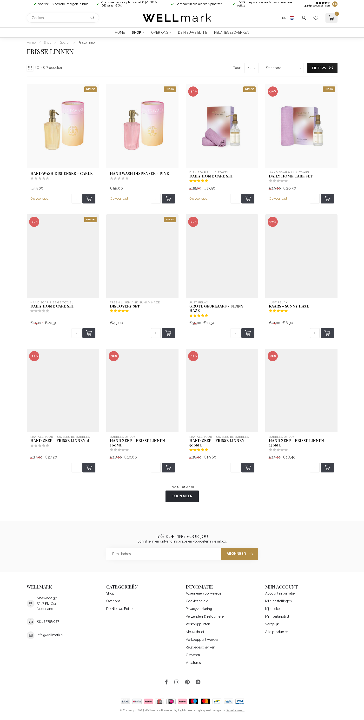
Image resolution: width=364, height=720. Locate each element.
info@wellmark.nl (50, 635)
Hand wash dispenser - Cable (61, 173)
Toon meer (182, 496)
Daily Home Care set (211, 176)
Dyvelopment (235, 710)
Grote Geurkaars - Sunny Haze (216, 308)
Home (120, 32)
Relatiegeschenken (231, 32)
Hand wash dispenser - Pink (139, 173)
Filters (322, 68)
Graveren (193, 655)
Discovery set (125, 306)
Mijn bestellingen (278, 601)
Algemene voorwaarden (204, 593)
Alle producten (277, 632)
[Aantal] (76, 198)
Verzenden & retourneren (205, 616)
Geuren (65, 42)
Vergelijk (272, 624)
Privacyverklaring (199, 609)
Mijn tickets (273, 609)
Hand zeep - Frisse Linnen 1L (60, 440)
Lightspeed (185, 710)
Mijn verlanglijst (277, 616)
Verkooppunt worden (202, 639)
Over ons (159, 32)
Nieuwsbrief (195, 632)
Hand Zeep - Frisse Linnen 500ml (137, 442)
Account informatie (280, 593)
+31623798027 (48, 621)
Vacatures (193, 663)
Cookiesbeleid (197, 601)
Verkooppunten (198, 624)
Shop (136, 32)
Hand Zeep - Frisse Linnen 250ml (296, 442)
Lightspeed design (208, 710)
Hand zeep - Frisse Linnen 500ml (217, 442)
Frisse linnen (88, 42)
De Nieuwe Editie (192, 32)
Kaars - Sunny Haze (289, 306)
